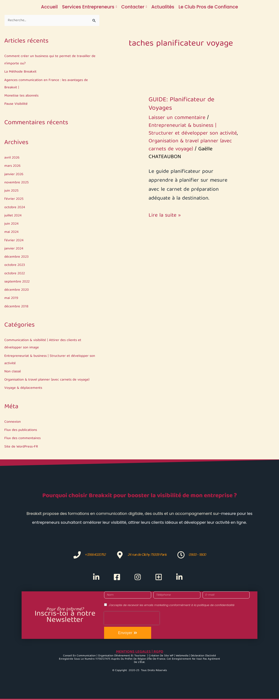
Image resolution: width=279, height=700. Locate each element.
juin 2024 (11, 224)
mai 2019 (11, 298)
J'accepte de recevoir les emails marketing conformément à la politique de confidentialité (171, 605)
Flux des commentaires (22, 438)
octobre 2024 (15, 207)
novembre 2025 (16, 183)
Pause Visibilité (16, 104)
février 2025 (14, 199)
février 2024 (14, 240)
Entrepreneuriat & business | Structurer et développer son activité (193, 129)
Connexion (12, 422)
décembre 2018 (16, 306)
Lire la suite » (165, 215)
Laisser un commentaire (177, 118)
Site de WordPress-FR (22, 447)
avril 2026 (12, 158)
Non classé (12, 371)
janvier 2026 (14, 174)
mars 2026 (12, 166)
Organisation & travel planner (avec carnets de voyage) (47, 380)
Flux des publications (20, 430)
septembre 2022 (17, 282)
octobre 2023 (15, 265)
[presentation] (131, 618)
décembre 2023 (16, 257)
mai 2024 (11, 232)
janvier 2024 (14, 249)
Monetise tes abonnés (21, 96)
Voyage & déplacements (23, 388)
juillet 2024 (13, 216)
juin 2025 (11, 191)
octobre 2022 (15, 273)
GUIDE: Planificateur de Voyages (181, 104)
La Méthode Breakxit (20, 72)
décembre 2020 (17, 290)
